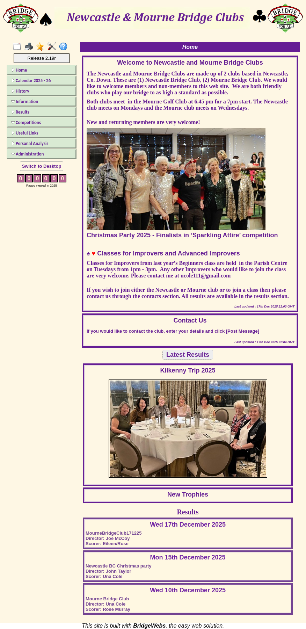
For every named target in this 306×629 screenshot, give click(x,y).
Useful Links (24, 133)
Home (19, 70)
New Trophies (187, 494)
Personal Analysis (29, 143)
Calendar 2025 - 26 (31, 80)
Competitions (26, 122)
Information (24, 101)
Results (20, 112)
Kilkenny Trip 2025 (188, 370)
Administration (27, 154)
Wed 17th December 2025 (188, 524)
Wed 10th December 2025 (188, 590)
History (20, 91)
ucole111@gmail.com (206, 276)
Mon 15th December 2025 (188, 557)
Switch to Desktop (41, 166)
